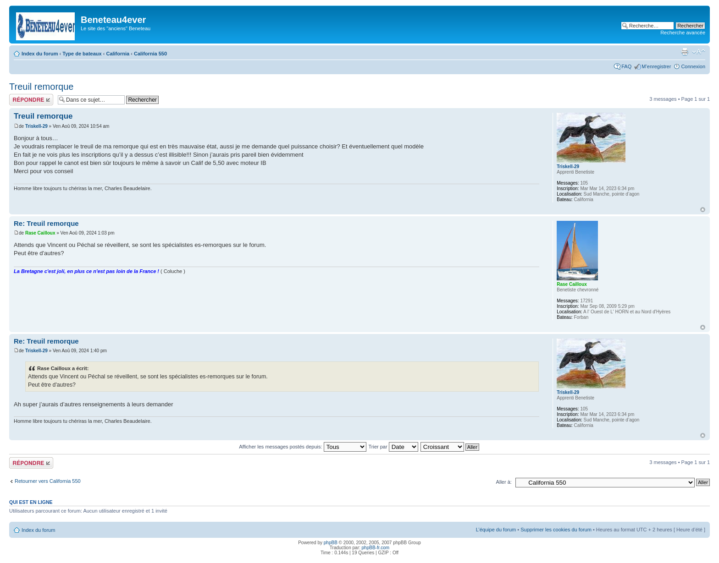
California (117, 53)
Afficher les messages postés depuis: (302, 446)
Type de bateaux (81, 53)
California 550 (150, 53)
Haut (702, 209)
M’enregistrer (656, 66)
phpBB (330, 542)
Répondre (31, 99)
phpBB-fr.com (376, 547)
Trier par (393, 446)
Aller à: (504, 482)
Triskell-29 (36, 126)
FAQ (626, 66)
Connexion (693, 66)
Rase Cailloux (40, 232)
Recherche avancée (682, 32)
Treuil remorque (41, 87)
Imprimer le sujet (685, 52)
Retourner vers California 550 (48, 481)
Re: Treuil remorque (46, 223)
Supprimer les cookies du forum (556, 529)
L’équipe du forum (496, 529)
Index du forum (40, 53)
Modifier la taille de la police (698, 52)
